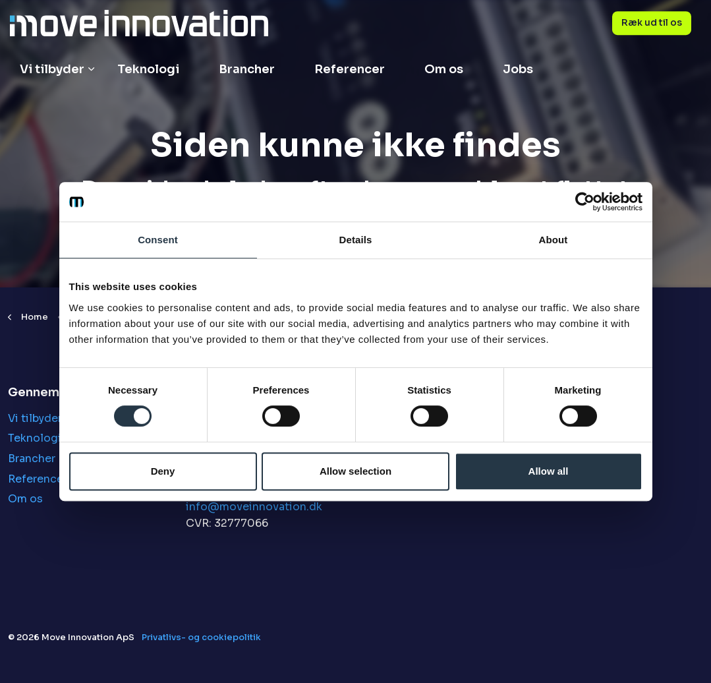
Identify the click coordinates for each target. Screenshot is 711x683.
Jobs (518, 69)
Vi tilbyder (52, 69)
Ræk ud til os (651, 23)
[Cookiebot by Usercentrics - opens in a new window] (584, 202)
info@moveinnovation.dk (254, 507)
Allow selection (355, 471)
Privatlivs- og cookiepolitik (201, 637)
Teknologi (148, 69)
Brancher (247, 69)
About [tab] (553, 239)
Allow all (548, 471)
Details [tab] (355, 239)
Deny (163, 471)
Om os (443, 69)
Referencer (349, 69)
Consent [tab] (158, 239)
